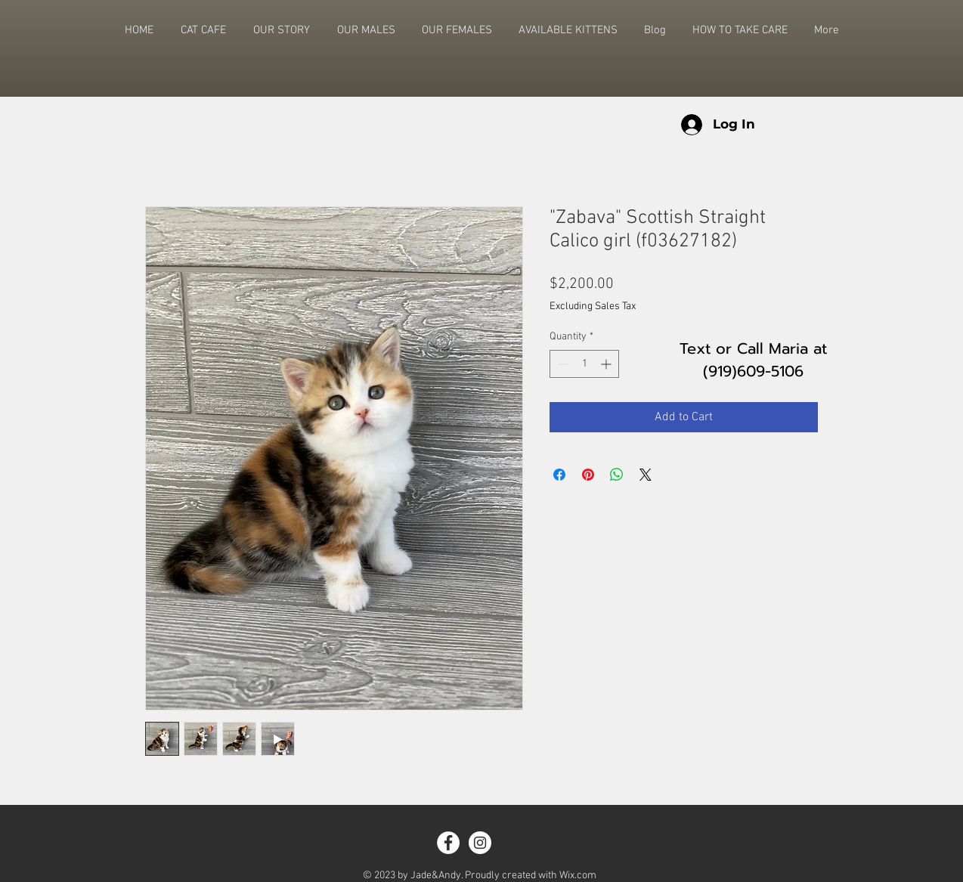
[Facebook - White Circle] (448, 842)
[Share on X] (645, 475)
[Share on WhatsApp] (617, 475)
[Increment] (607, 364)
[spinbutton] (584, 364)
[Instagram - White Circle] (480, 842)
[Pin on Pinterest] (588, 475)
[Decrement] (561, 364)
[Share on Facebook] (559, 475)
